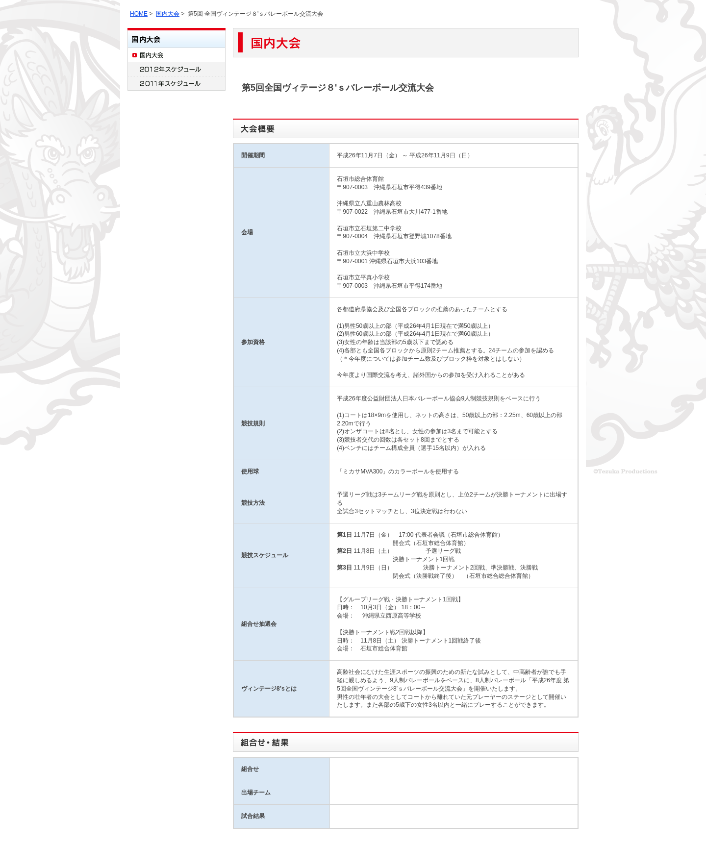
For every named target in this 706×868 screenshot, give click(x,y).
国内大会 (167, 13)
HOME (139, 13)
